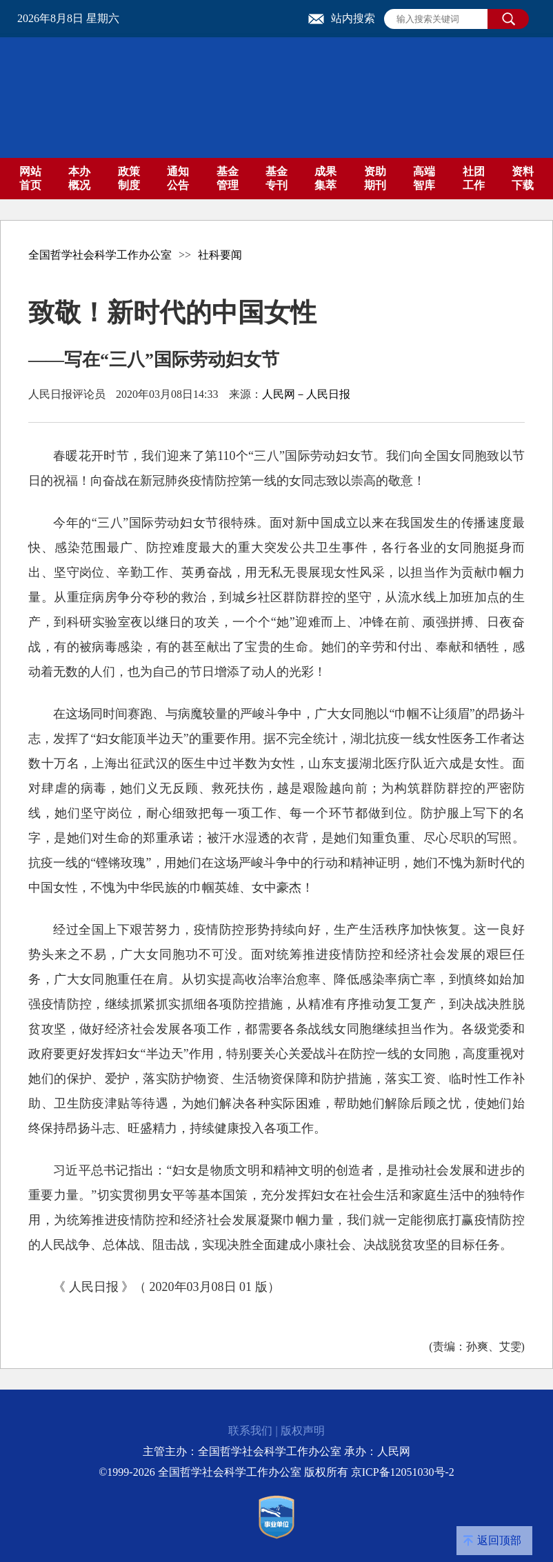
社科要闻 (220, 255)
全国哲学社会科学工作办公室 (100, 255)
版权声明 (303, 1430)
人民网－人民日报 (306, 394)
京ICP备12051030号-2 (402, 1472)
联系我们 (250, 1430)
